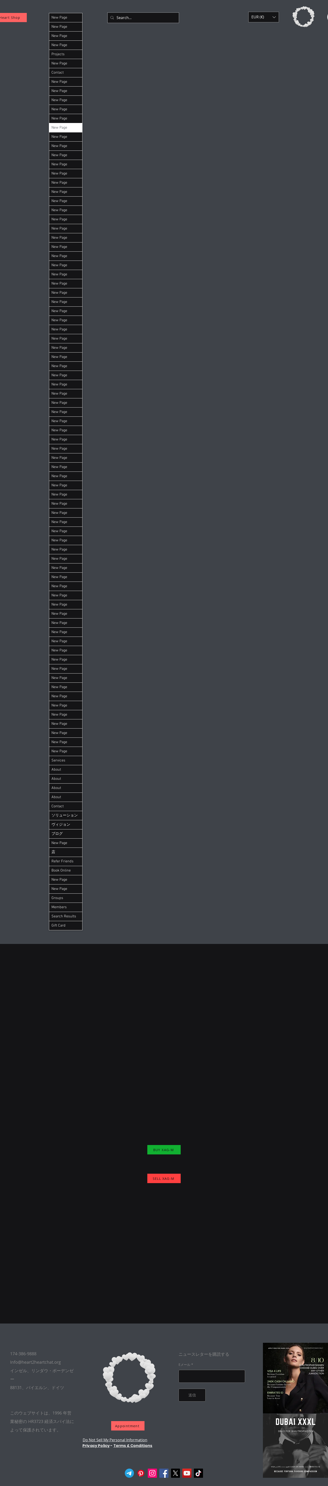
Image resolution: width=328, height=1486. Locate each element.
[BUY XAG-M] (164, 1149)
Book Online (61, 870)
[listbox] (263, 17)
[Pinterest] (140, 1473)
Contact (57, 72)
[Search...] (143, 18)
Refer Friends (62, 861)
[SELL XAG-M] (164, 1178)
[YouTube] (186, 1473)
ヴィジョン (60, 824)
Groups (57, 898)
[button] (263, 17)
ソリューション (64, 815)
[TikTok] (198, 1473)
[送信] (192, 1395)
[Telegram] (129, 1473)
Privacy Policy (96, 1445)
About (56, 769)
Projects (58, 54)
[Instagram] (152, 1473)
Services (58, 760)
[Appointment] (127, 1426)
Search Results (63, 916)
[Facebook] (163, 1473)
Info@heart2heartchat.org (35, 1362)
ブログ (57, 834)
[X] (175, 1473)
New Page (59, 17)
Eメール (184, 1364)
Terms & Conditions (132, 1445)
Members (59, 907)
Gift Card (58, 925)
